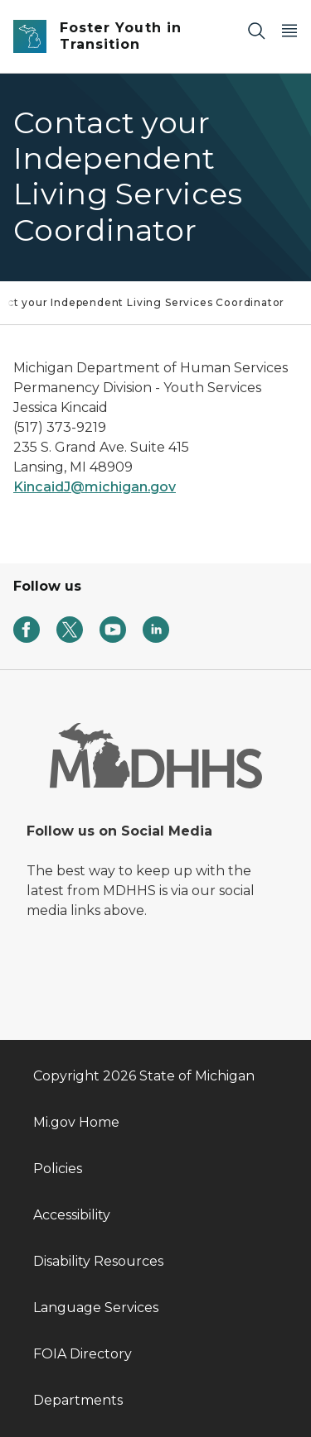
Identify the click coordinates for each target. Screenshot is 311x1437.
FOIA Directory (82, 1354)
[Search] (256, 30)
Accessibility (71, 1215)
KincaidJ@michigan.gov (94, 487)
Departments (78, 1400)
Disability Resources (98, 1261)
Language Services (95, 1307)
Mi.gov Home (76, 1122)
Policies (57, 1168)
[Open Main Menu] (289, 30)
